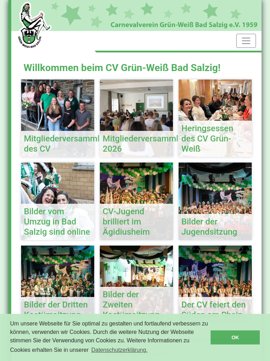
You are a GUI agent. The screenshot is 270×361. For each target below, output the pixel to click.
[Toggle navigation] (246, 41)
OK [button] (235, 337)
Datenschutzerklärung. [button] (119, 350)
